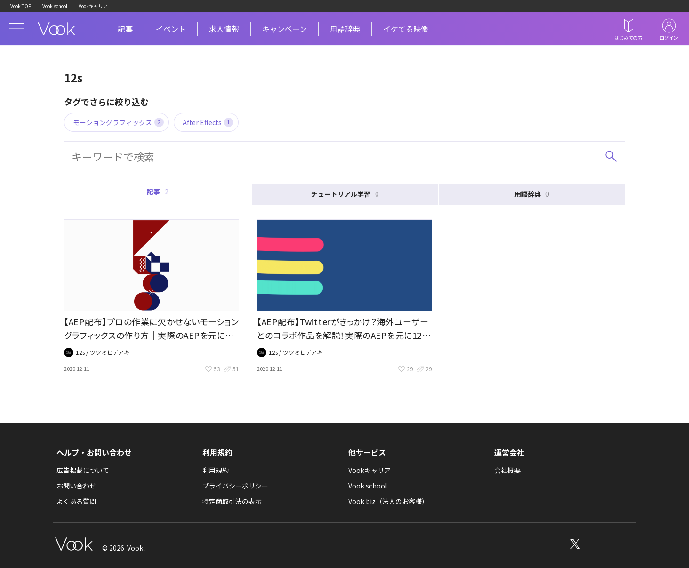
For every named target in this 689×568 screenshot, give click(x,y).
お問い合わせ (76, 485)
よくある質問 (76, 501)
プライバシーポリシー (235, 485)
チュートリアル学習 (345, 194)
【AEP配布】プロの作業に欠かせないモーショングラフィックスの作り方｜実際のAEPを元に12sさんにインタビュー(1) (151, 335)
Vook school (54, 5)
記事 (125, 28)
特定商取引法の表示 (232, 501)
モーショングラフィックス (118, 122)
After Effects (208, 122)
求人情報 (224, 28)
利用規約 (215, 470)
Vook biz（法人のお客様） (388, 501)
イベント (171, 28)
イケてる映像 (405, 28)
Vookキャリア (93, 5)
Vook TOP (20, 5)
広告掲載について (82, 470)
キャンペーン (284, 28)
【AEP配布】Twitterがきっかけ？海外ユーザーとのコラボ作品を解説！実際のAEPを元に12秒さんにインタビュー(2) (344, 335)
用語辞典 (345, 28)
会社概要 (507, 470)
